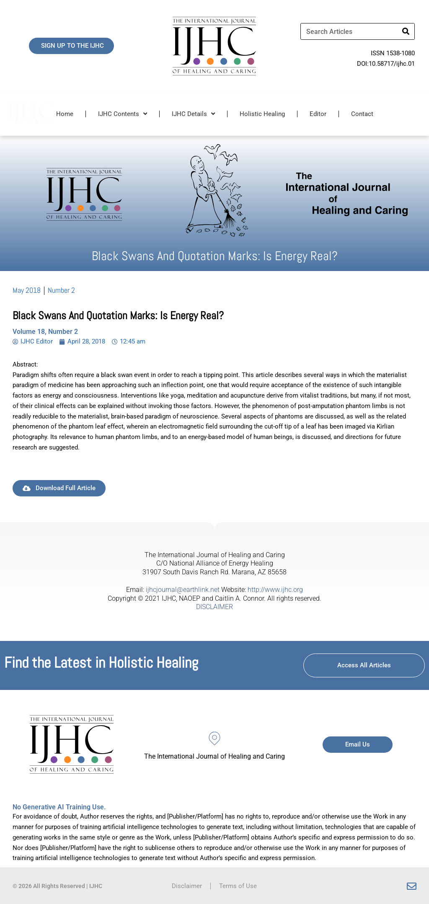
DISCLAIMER (214, 607)
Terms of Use (238, 886)
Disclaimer (187, 886)
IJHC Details (193, 113)
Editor (318, 114)
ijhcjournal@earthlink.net (183, 590)
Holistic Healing (262, 114)
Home (64, 114)
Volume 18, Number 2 (45, 332)
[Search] (406, 31)
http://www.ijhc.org (275, 590)
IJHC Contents (122, 113)
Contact (362, 114)
